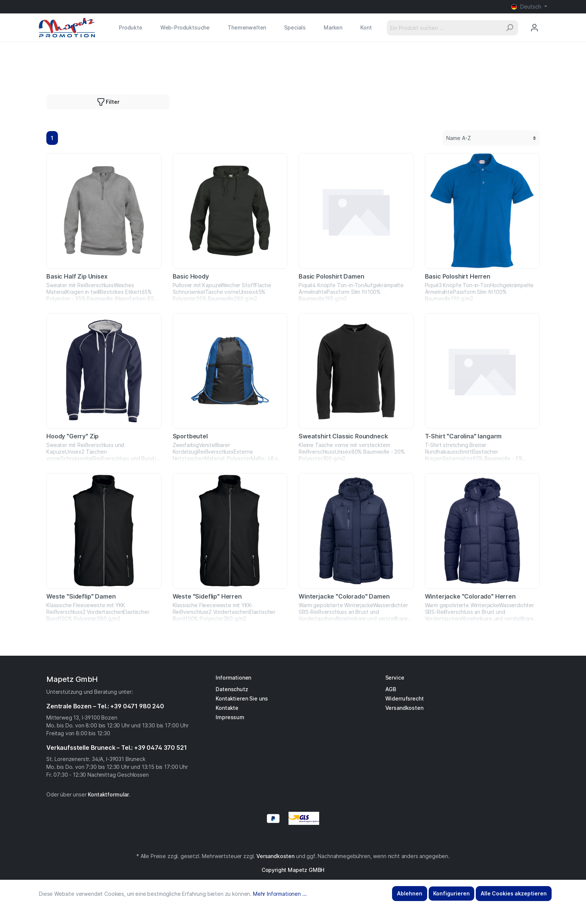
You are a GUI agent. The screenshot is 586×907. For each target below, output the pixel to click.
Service (394, 677)
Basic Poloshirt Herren (457, 276)
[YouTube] (297, 840)
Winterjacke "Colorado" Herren (470, 596)
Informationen (233, 677)
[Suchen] (509, 27)
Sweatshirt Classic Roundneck (343, 436)
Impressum (230, 717)
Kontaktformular (108, 794)
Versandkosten (404, 708)
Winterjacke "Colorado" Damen (344, 596)
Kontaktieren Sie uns (242, 698)
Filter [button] (108, 100)
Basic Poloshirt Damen (331, 276)
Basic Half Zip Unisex (77, 276)
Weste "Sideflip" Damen (80, 596)
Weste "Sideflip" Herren (207, 596)
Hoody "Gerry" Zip (72, 436)
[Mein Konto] (534, 27)
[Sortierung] (491, 138)
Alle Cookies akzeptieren (514, 893)
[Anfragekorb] (546, 20)
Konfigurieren (451, 893)
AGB (391, 689)
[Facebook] (289, 840)
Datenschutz (232, 689)
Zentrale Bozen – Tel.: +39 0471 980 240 (105, 706)
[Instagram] (293, 840)
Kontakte (227, 708)
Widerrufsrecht (404, 698)
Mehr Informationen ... (279, 894)
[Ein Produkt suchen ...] (444, 27)
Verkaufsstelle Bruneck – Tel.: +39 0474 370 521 (116, 747)
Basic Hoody (191, 276)
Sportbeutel (190, 436)
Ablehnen (409, 893)
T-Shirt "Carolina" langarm (463, 436)
